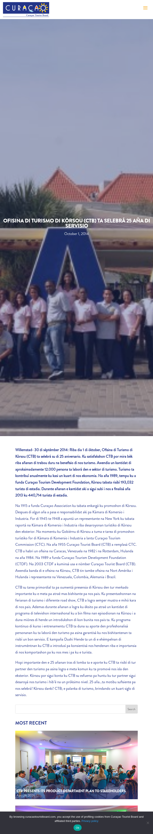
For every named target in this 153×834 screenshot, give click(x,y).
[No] (148, 823)
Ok (77, 827)
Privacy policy (90, 821)
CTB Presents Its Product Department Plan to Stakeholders (71, 791)
